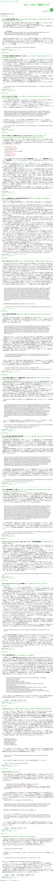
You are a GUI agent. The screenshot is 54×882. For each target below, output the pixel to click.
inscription (45, 261)
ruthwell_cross (22, 261)
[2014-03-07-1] (39, 637)
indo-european (29, 314)
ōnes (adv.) (43, 730)
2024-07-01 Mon (4, 15)
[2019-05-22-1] (12, 648)
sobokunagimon (36, 135)
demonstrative (37, 19)
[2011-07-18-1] (9, 44)
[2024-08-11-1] (12, 482)
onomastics (35, 55)
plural (51, 541)
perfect (6, 379)
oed (38, 708)
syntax (43, 436)
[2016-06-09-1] (38, 361)
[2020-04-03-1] (48, 41)
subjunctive (30, 388)
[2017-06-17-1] (23, 493)
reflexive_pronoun (18, 655)
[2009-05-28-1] (44, 227)
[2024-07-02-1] (18, 49)
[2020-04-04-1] (18, 371)
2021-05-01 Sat (4, 132)
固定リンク (5, 50)
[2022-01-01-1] (18, 254)
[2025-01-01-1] (12, 49)
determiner (43, 19)
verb (37, 377)
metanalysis (4, 57)
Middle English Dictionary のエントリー (14, 863)
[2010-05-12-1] (32, 563)
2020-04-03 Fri (4, 310)
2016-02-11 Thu (4, 580)
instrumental (4, 20)
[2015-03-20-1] (48, 385)
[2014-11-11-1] (18, 765)
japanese (31, 137)
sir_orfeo (35, 708)
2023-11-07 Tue (4, 93)
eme (34, 436)
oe (18, 19)
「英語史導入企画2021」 (22, 163)
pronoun (24, 19)
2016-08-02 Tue (4, 538)
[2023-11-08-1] (12, 129)
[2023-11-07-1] (28, 59)
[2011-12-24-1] (23, 606)
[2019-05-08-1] (12, 702)
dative (9, 20)
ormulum (49, 708)
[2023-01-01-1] (12, 191)
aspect (3, 379)
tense (49, 377)
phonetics (10, 97)
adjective (28, 19)
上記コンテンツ (6, 177)
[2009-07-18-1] (16, 721)
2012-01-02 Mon (4, 768)
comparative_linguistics (16, 20)
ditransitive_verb (22, 491)
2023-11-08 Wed (4, 52)
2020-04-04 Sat (4, 257)
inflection (51, 19)
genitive (7, 437)
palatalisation (5, 97)
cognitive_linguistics (42, 583)
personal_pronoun (16, 199)
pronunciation (20, 96)
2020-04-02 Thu (4, 374)
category (40, 377)
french (36, 436)
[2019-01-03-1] (44, 391)
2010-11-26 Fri (4, 833)
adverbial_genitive (15, 137)
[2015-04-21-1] (24, 702)
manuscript (50, 261)
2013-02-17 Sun (4, 651)
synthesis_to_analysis (27, 436)
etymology (14, 708)
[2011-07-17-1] (39, 42)
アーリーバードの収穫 (15, 587)
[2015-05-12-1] (18, 829)
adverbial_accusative (6, 137)
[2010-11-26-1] (35, 697)
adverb (21, 137)
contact (40, 436)
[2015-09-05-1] (18, 702)
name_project (29, 55)
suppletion (48, 314)
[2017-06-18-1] (30, 439)
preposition (48, 55)
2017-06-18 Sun (4, 486)
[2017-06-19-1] (12, 535)
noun (21, 19)
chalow (18, 880)
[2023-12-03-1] (12, 89)
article (32, 19)
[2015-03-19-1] (19, 385)
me (9, 836)
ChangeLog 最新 (14, 1)
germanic (40, 261)
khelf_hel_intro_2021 (38, 137)
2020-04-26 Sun (4, 195)
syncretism (4, 199)
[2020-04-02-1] (47, 317)
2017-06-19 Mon (4, 432)
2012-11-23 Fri (4, 705)
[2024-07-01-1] (12, 371)
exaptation (4, 315)
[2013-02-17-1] (24, 876)
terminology (15, 491)
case (47, 19)
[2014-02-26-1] (11, 546)
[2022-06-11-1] (18, 482)
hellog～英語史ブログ (5, 1)
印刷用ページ (12, 50)
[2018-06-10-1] (36, 387)
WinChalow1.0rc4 (9, 880)
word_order (17, 437)
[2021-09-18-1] (24, 482)
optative (21, 388)
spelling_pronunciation (45, 96)
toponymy (40, 55)
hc (31, 836)
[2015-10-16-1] (12, 765)
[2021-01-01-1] (24, 254)
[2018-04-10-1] (12, 576)
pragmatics (17, 771)
